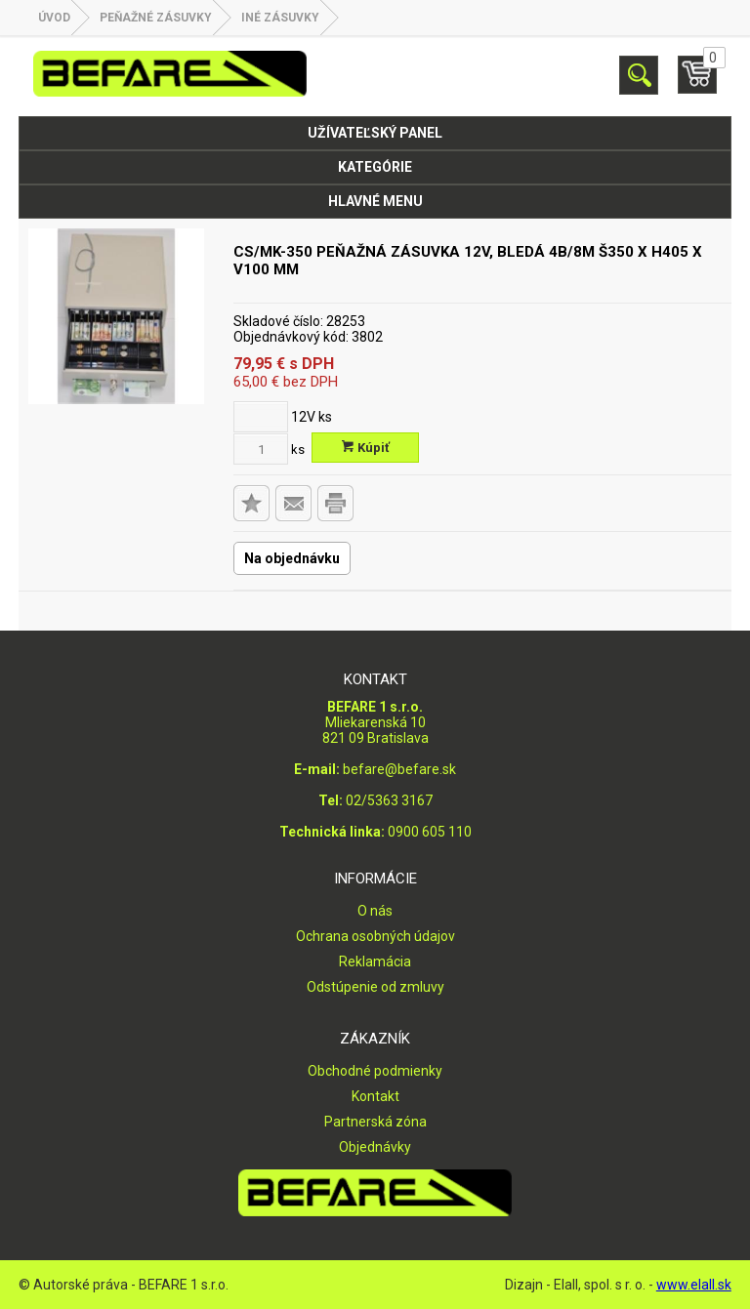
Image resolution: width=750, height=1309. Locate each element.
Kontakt (375, 1096)
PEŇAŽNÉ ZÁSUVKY (156, 17)
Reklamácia (375, 961)
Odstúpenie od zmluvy (375, 987)
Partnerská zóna (375, 1121)
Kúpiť (366, 447)
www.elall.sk (693, 1284)
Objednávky (375, 1147)
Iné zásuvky (280, 17)
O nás (375, 911)
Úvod (54, 17)
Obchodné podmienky (375, 1071)
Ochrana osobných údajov (375, 936)
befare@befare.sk (399, 769)
